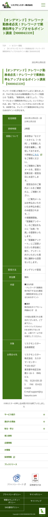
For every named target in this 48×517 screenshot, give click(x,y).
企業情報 (8, 443)
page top (42, 510)
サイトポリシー (36, 494)
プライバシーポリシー (12, 494)
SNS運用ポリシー (12, 507)
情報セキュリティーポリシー (12, 501)
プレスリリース (10, 464)
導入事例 (8, 436)
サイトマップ (36, 501)
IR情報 (7, 450)
